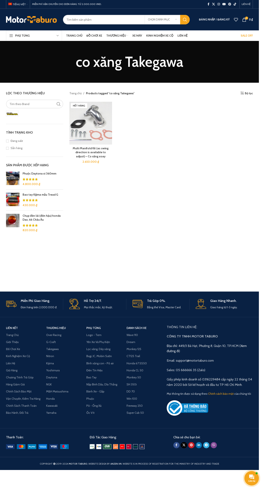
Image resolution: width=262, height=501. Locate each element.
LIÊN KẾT (12, 328)
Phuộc (90, 399)
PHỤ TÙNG (93, 328)
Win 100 (132, 399)
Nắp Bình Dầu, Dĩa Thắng (101, 384)
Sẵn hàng (16, 148)
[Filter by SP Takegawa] (12, 113)
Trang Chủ (12, 335)
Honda (50, 399)
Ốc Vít (90, 413)
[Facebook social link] (208, 4)
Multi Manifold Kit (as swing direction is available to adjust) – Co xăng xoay (91, 152)
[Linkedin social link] (199, 445)
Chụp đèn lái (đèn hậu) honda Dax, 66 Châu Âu (42, 218)
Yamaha (51, 413)
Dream (131, 342)
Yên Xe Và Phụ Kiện (98, 342)
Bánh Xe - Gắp (95, 391)
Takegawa (52, 349)
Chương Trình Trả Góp (20, 377)
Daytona (51, 377)
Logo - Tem (93, 335)
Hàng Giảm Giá (15, 384)
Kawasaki (52, 406)
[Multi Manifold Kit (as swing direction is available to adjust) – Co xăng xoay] (90, 123)
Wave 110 (132, 335)
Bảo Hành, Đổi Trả (17, 413)
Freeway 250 (135, 406)
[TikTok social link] (234, 4)
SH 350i (132, 384)
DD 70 (131, 391)
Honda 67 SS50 (137, 363)
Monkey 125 (134, 349)
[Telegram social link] (206, 445)
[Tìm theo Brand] (34, 104)
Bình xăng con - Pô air (100, 363)
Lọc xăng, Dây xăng (98, 349)
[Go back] (70, 62)
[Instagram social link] (218, 4)
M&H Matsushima (57, 391)
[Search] (126, 19)
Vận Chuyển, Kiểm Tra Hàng (23, 399)
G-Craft (51, 342)
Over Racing (53, 335)
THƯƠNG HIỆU (56, 328)
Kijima (50, 363)
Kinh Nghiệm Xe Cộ (18, 356)
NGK (49, 384)
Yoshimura (53, 370)
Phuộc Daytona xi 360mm (39, 173)
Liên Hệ (10, 363)
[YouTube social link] (224, 4)
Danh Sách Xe (137, 328)
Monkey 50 (134, 377)
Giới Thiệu (12, 342)
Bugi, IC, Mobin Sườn (99, 356)
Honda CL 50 (135, 370)
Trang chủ (75, 93)
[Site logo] (31, 19)
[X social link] (213, 4)
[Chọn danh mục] (162, 19)
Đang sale (17, 141)
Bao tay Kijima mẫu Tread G (40, 194)
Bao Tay (91, 377)
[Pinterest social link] (229, 4)
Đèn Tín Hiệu (94, 370)
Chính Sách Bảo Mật (18, 391)
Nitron (50, 356)
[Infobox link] (34, 304)
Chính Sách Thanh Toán (21, 406)
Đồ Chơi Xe (13, 349)
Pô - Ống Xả (93, 406)
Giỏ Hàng (11, 370)
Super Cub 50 (135, 413)
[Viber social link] (214, 445)
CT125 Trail (133, 356)
